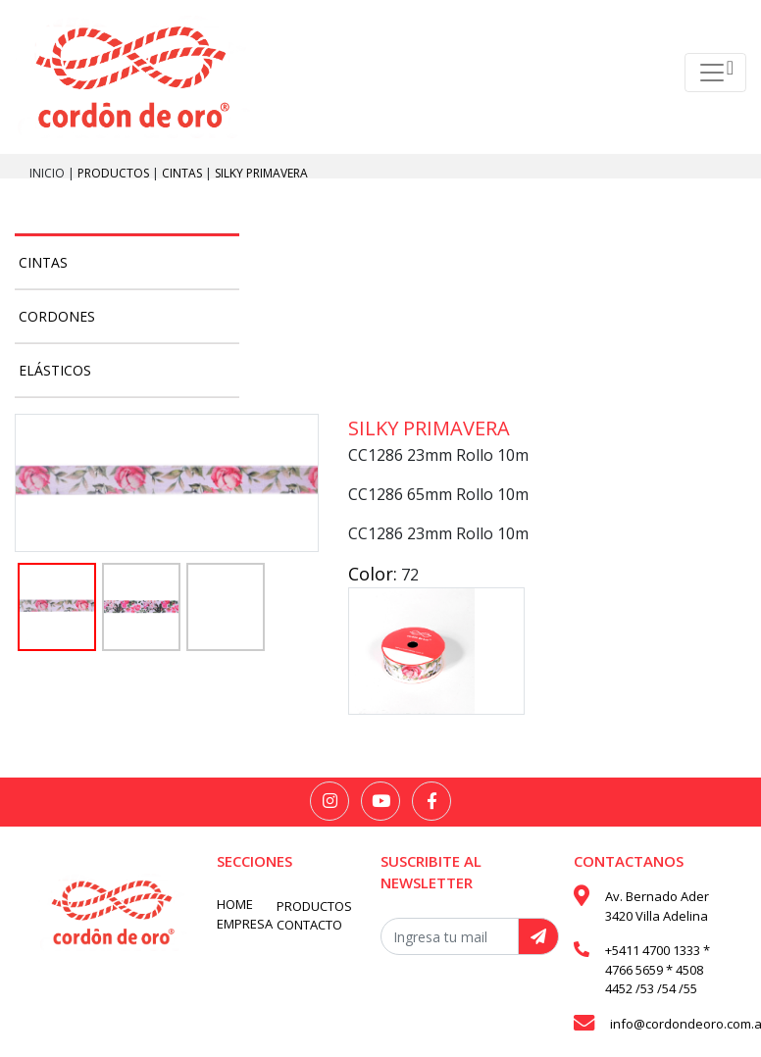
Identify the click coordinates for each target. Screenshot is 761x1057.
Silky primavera (261, 173)
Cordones (57, 316)
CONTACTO (309, 924)
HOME (235, 904)
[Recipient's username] (449, 936)
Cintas (183, 173)
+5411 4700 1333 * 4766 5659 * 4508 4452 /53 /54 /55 (657, 969)
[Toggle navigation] (715, 72)
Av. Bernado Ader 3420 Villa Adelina (657, 906)
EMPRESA (245, 923)
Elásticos (55, 370)
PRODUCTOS (114, 173)
